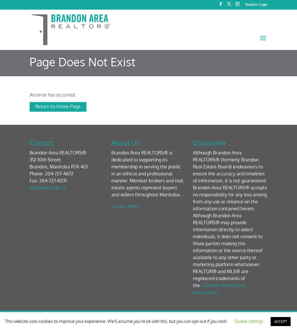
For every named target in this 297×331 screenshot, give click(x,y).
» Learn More (125, 206)
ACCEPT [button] (280, 321)
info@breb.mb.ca (48, 188)
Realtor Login (256, 5)
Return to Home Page (58, 106)
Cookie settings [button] (248, 321)
